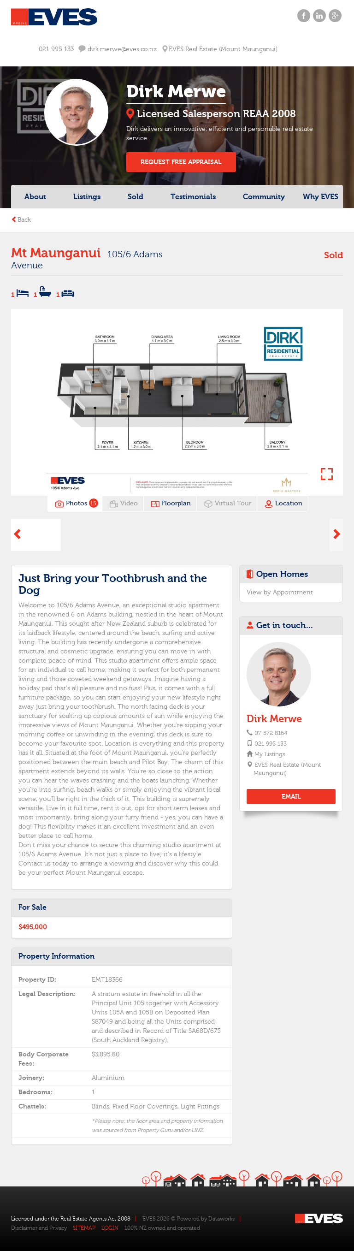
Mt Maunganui (55, 253)
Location (283, 504)
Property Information (56, 956)
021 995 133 (56, 49)
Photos (75, 504)
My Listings (269, 754)
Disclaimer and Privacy (39, 1228)
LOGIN (109, 1228)
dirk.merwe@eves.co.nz (117, 49)
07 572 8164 (270, 733)
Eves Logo (54, 17)
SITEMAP (84, 1228)
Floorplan (171, 504)
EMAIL (291, 796)
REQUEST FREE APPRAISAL (181, 162)
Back (21, 220)
